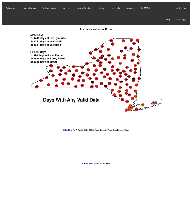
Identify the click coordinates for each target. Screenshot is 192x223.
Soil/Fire (66, 8)
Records (116, 8)
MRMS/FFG (147, 8)
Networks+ (11, 8)
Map (168, 19)
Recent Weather (84, 8)
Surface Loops (49, 8)
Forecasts (130, 8)
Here (70, 130)
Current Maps (29, 8)
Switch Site (181, 8)
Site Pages (181, 19)
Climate (102, 8)
